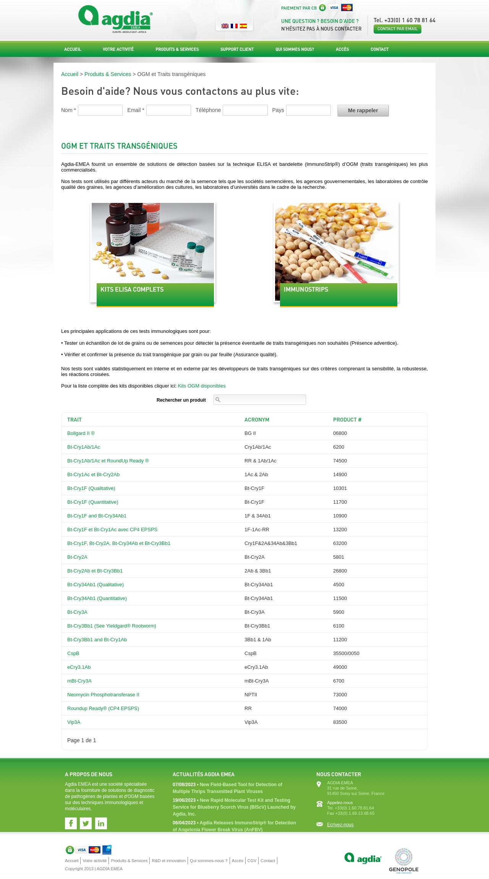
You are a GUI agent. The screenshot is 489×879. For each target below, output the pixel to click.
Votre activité (118, 49)
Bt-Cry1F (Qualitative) (91, 488)
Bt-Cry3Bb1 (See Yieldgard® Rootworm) (111, 626)
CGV (252, 860)
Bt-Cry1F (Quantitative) (92, 502)
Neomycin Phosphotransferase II (103, 694)
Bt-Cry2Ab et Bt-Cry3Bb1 (95, 571)
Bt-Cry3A (77, 612)
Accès (342, 49)
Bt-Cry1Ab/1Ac (83, 447)
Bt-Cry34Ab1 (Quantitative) (97, 598)
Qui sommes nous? (294, 49)
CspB (73, 653)
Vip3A (73, 722)
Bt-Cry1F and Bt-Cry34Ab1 (96, 516)
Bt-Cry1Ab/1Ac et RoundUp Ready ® (108, 461)
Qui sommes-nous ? (208, 860)
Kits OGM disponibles (202, 386)
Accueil (72, 49)
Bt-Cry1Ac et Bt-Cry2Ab (93, 474)
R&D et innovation (169, 860)
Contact (380, 49)
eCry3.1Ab (79, 667)
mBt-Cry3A (79, 681)
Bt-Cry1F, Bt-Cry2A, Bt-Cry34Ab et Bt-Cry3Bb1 (118, 543)
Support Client (237, 49)
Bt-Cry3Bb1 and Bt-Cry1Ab (97, 639)
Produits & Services (177, 49)
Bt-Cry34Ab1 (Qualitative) (95, 584)
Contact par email (397, 28)
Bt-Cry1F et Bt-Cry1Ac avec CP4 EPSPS (112, 529)
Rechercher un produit (181, 400)
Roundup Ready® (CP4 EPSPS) (103, 708)
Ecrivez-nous (340, 824)
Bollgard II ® (81, 433)
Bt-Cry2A (77, 557)
